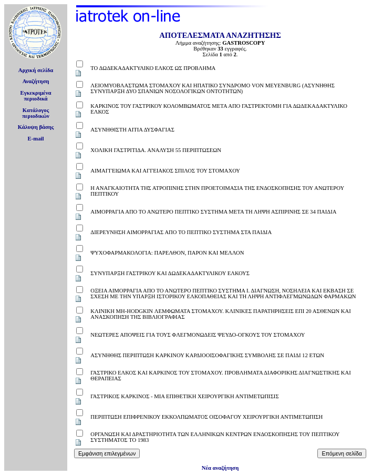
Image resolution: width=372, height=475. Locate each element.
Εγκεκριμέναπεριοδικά (35, 96)
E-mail (36, 139)
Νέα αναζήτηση (220, 468)
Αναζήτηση (36, 81)
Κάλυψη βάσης (36, 127)
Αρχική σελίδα (36, 70)
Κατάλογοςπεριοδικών (35, 113)
